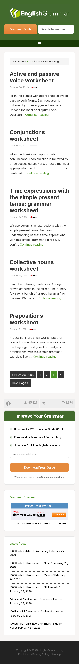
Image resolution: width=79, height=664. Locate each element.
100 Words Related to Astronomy (29, 551)
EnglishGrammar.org (51, 650)
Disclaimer (24, 654)
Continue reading (37, 114)
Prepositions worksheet (26, 319)
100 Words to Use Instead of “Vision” (32, 575)
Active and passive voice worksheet (34, 77)
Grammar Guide (20, 29)
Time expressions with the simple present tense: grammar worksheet (39, 200)
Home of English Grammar (39, 13)
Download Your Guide (39, 467)
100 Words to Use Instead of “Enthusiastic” (35, 587)
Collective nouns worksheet (32, 265)
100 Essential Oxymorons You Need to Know (36, 611)
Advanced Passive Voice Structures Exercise (36, 599)
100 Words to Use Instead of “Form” (31, 563)
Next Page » (20, 383)
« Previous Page (23, 374)
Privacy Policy (40, 654)
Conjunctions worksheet (27, 135)
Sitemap (56, 654)
